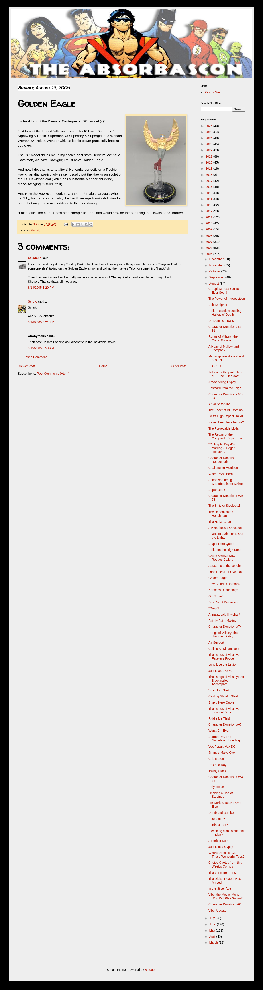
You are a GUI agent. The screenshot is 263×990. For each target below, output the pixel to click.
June (213, 924)
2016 (209, 187)
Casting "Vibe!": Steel (223, 696)
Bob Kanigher (217, 305)
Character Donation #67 (225, 724)
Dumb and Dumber (221, 812)
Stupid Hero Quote (221, 544)
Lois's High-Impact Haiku (225, 416)
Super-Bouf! (216, 490)
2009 (209, 229)
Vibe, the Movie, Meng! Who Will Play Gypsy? (225, 896)
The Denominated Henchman (220, 513)
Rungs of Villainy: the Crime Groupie (223, 338)
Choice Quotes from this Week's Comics (225, 864)
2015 (209, 193)
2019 (209, 168)
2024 (209, 138)
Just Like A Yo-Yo (220, 670)
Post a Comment (35, 357)
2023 (209, 144)
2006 (209, 247)
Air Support (216, 642)
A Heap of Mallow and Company (223, 348)
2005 (209, 254)
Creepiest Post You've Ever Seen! (223, 290)
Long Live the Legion (222, 664)
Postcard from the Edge (224, 388)
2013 (209, 205)
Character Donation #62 (225, 904)
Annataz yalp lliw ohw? (224, 614)
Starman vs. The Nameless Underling (224, 738)
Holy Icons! (216, 787)
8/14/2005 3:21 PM (41, 322)
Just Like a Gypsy (220, 847)
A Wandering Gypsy (222, 382)
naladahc (34, 258)
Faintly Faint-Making (222, 620)
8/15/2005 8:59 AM (41, 348)
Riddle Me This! (219, 718)
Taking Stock (217, 771)
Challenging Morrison (223, 467)
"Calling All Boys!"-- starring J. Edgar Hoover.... (221, 448)
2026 (209, 126)
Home (103, 366)
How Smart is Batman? (224, 584)
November (216, 265)
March (214, 942)
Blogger (150, 969)
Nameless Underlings (223, 590)
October (215, 271)
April (212, 936)
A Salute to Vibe (219, 404)
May (212, 930)
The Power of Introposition (226, 298)
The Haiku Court (219, 521)
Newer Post (27, 366)
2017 (209, 181)
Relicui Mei (212, 92)
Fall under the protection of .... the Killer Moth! (225, 374)
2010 (209, 223)
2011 (209, 217)
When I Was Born (220, 474)
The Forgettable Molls (223, 428)
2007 (209, 241)
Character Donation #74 (225, 626)
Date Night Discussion (223, 602)
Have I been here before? (226, 422)
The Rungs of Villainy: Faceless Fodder (223, 656)
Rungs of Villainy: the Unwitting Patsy (223, 634)
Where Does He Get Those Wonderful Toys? (226, 854)
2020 (209, 162)
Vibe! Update (217, 910)
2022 (209, 150)
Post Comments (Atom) (53, 373)
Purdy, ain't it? (218, 824)
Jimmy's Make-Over (222, 752)
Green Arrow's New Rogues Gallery (221, 557)
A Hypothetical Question (225, 527)
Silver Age (35, 230)
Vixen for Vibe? (218, 690)
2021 (209, 156)
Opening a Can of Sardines (220, 795)
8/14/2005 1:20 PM (41, 287)
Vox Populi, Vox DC (221, 746)
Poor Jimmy (216, 818)
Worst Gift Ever (219, 730)
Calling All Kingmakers (223, 648)
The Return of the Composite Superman (225, 436)
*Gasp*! (213, 608)
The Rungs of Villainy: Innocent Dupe (223, 710)
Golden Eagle (217, 578)
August (214, 283)
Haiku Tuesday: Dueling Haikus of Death (224, 312)
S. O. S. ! (214, 366)
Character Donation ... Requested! (223, 459)
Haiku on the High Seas (224, 550)
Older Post (178, 366)
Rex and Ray (217, 765)
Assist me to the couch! (224, 565)
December (216, 259)
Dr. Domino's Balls (221, 320)
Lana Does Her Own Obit (225, 572)
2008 (209, 235)
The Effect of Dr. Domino (225, 410)
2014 (209, 199)
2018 (209, 174)
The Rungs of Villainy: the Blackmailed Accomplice (226, 680)
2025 (209, 132)
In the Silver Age (219, 888)
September (217, 277)
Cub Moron (216, 758)
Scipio (32, 301)
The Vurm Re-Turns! (222, 872)
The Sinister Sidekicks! (224, 505)
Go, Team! (215, 596)
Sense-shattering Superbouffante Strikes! (226, 482)
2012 (209, 211)
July (212, 918)
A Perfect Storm (219, 841)
